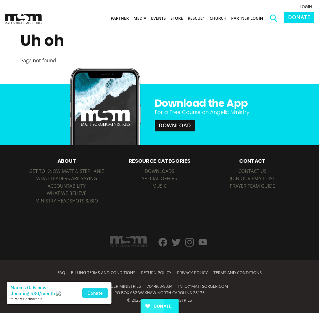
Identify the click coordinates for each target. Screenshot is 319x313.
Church (218, 18)
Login (306, 6)
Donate (299, 17)
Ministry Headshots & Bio (66, 201)
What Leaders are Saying (66, 178)
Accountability (67, 186)
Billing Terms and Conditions (103, 272)
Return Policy (156, 272)
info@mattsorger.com (203, 286)
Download (175, 125)
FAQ (61, 272)
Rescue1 (196, 18)
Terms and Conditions (237, 272)
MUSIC (159, 186)
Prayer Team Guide (252, 186)
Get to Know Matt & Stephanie (66, 171)
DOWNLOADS (159, 171)
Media (140, 18)
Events (158, 18)
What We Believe (66, 193)
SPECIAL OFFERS (159, 178)
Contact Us (252, 171)
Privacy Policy (192, 272)
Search (276, 20)
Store (176, 18)
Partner (120, 18)
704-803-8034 (159, 286)
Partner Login (247, 18)
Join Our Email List (252, 178)
